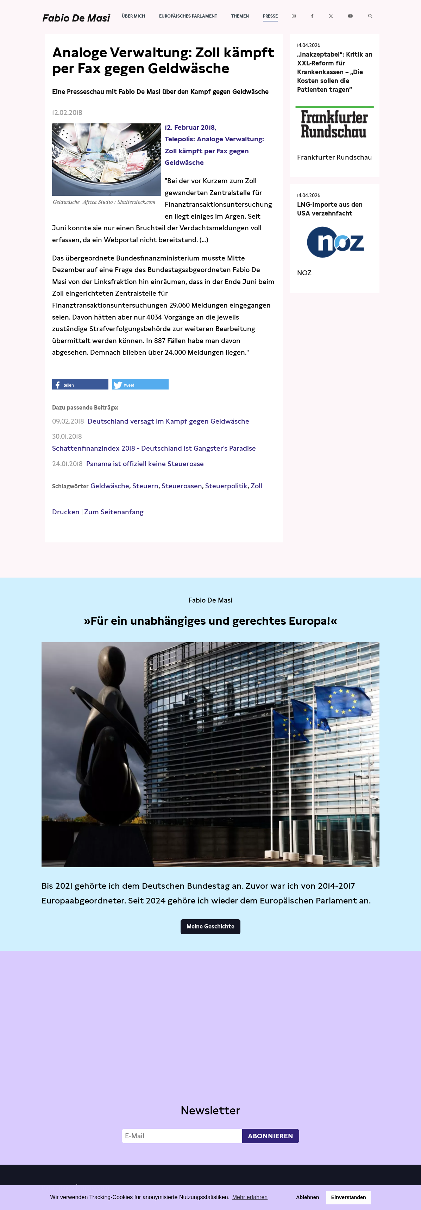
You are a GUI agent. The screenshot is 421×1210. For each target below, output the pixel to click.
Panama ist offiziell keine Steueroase (145, 464)
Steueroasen (182, 486)
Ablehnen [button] (307, 1197)
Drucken (66, 512)
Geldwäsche (109, 486)
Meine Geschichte (210, 926)
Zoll (256, 486)
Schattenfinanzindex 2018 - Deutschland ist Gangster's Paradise (154, 448)
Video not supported (210, 1056)
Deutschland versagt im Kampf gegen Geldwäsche (168, 421)
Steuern (145, 486)
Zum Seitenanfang (114, 512)
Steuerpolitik (226, 486)
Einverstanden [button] (348, 1197)
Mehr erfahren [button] (250, 1197)
